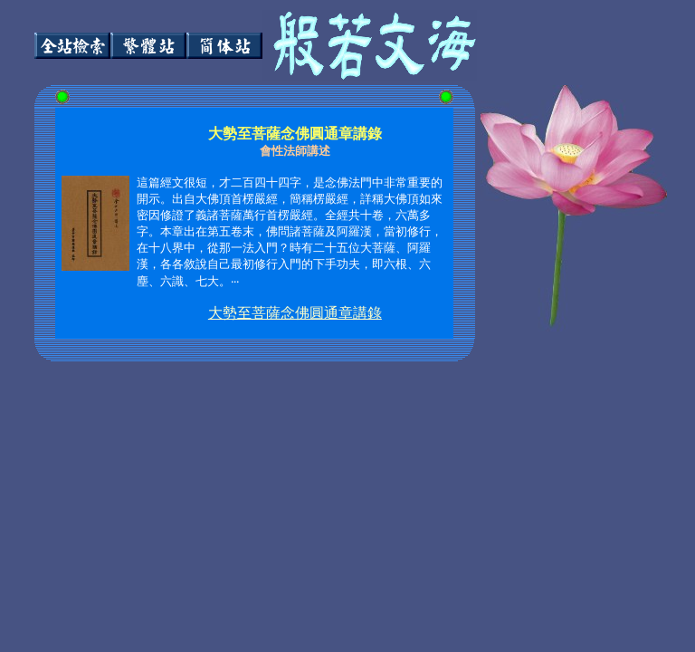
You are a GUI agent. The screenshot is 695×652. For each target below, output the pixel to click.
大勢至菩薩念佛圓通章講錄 (295, 313)
